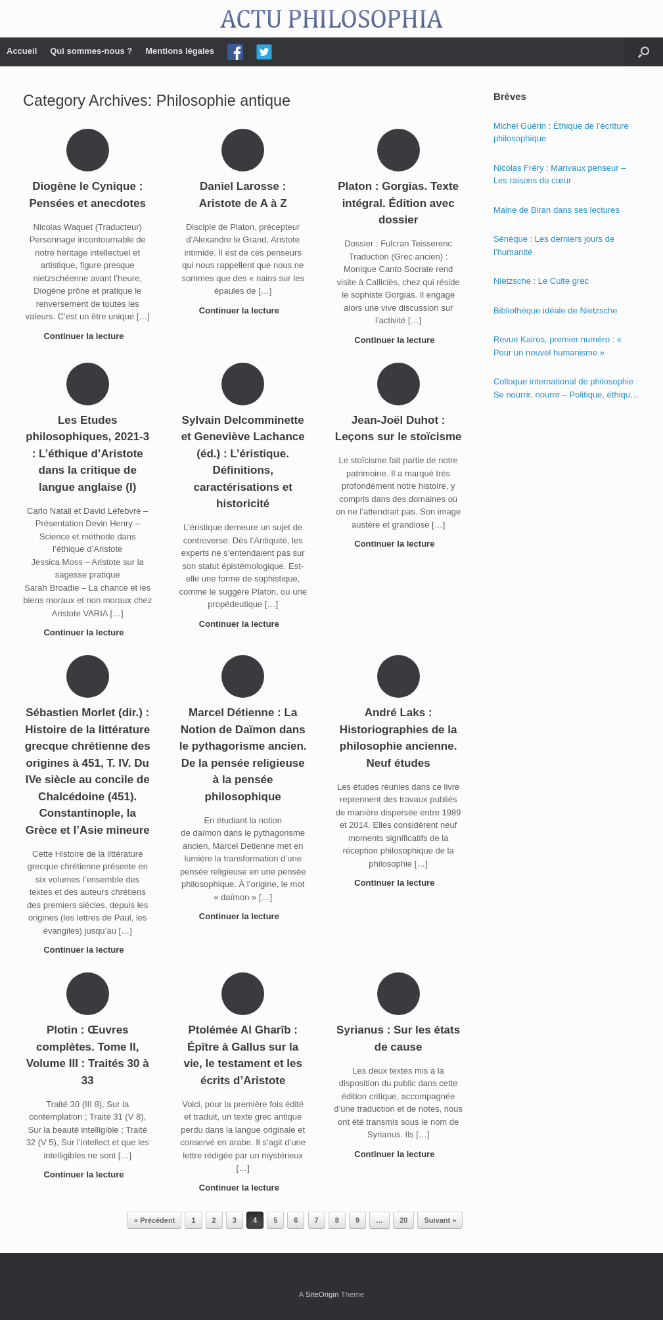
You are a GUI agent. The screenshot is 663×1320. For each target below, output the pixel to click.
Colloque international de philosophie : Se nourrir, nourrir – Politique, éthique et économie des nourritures (565, 388)
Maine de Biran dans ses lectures (556, 210)
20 (403, 1220)
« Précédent (154, 1220)
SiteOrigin (322, 1294)
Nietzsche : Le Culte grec (541, 281)
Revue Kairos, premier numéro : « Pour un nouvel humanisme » (557, 345)
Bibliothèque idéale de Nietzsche (555, 310)
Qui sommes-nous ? (91, 51)
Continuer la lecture (87, 336)
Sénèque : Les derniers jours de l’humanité (553, 245)
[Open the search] (643, 51)
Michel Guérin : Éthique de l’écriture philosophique (561, 132)
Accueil (22, 51)
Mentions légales (179, 51)
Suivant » (440, 1220)
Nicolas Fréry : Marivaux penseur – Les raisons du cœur (559, 174)
